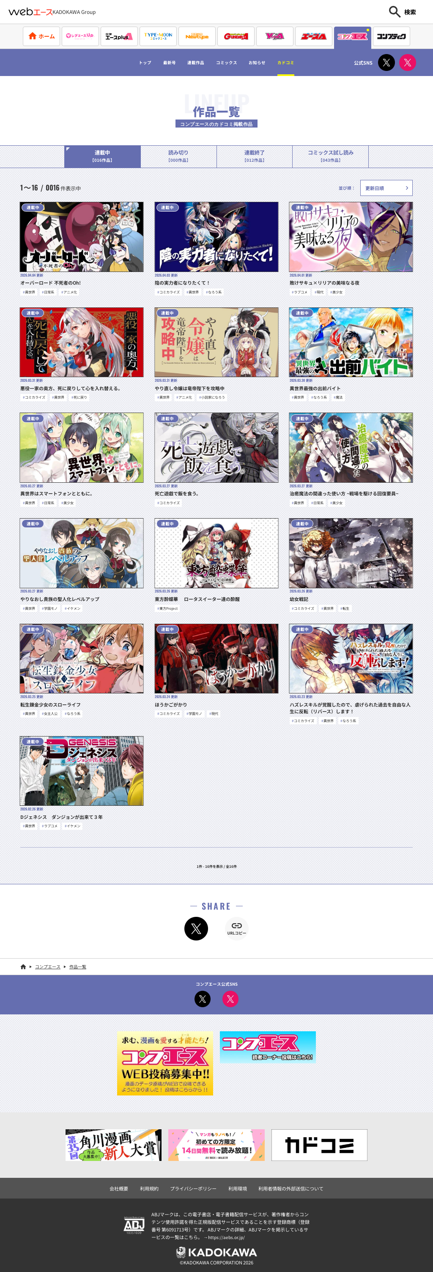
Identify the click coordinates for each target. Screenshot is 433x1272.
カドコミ (309, 62)
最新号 (152, 62)
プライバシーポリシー (195, 1186)
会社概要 (125, 1186)
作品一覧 (77, 965)
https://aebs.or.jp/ (227, 1234)
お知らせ (271, 62)
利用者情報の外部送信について (286, 1186)
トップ (120, 62)
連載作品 (186, 62)
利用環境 (236, 1186)
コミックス (229, 62)
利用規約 (154, 1186)
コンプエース (47, 965)
